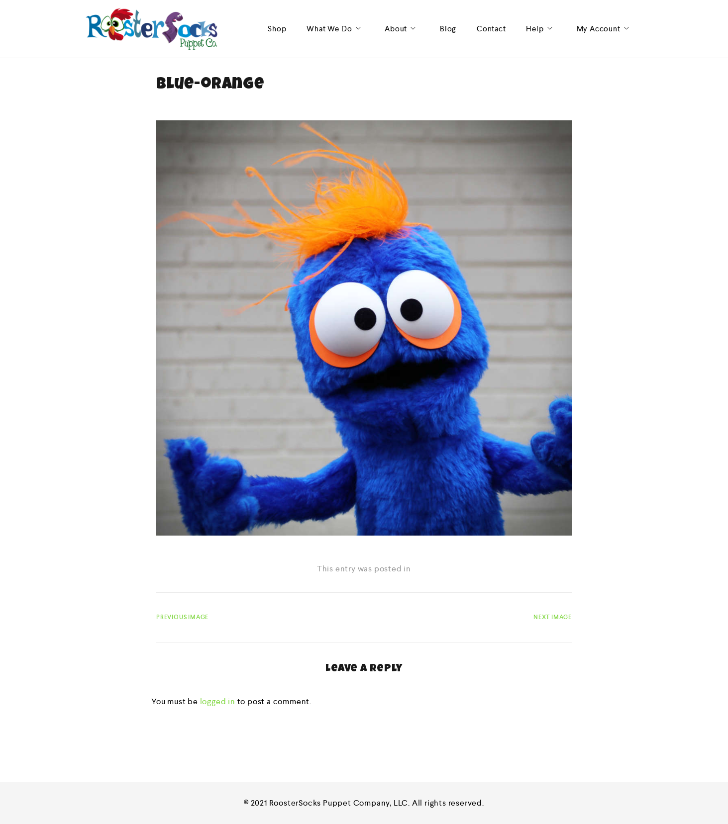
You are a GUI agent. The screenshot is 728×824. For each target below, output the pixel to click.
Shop (277, 28)
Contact (491, 28)
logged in (217, 701)
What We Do (335, 29)
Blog (448, 28)
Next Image (552, 617)
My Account (605, 29)
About (402, 29)
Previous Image (182, 617)
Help (541, 29)
